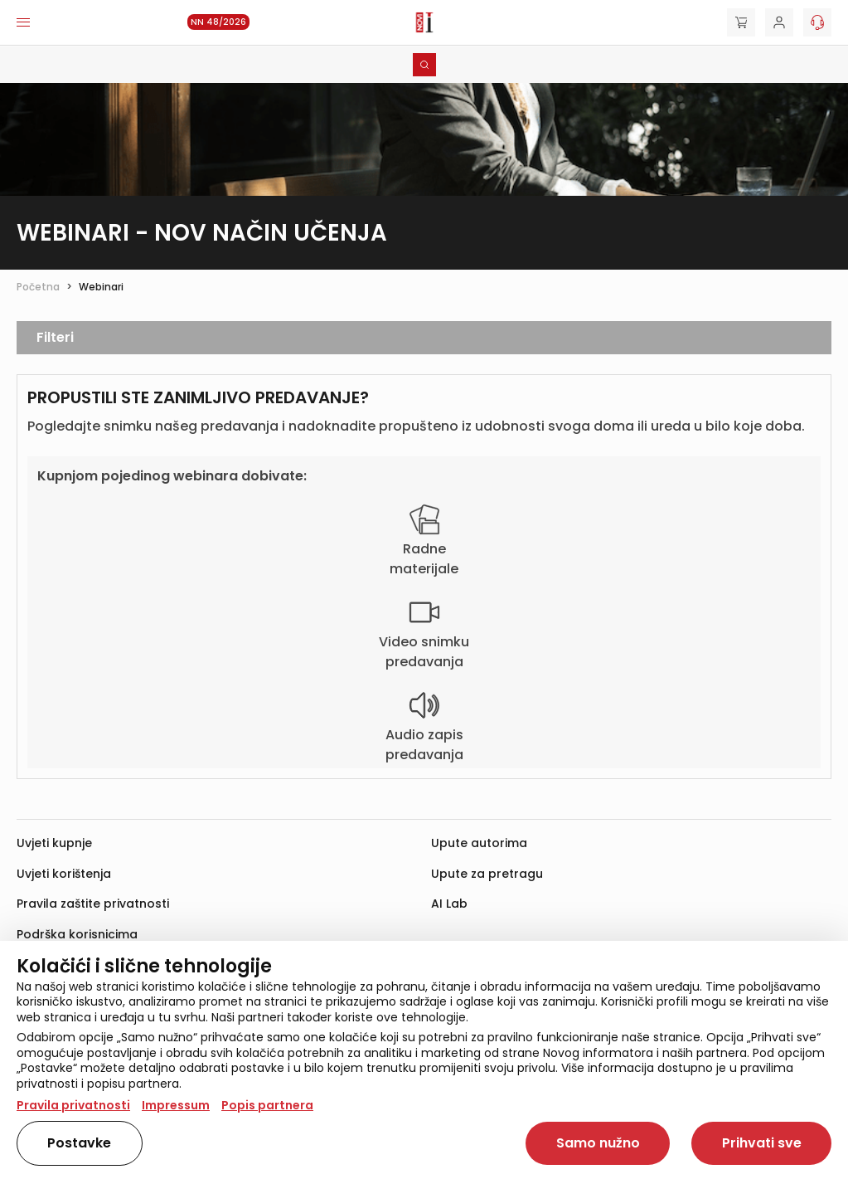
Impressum (176, 1105)
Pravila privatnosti (73, 1105)
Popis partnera (267, 1105)
